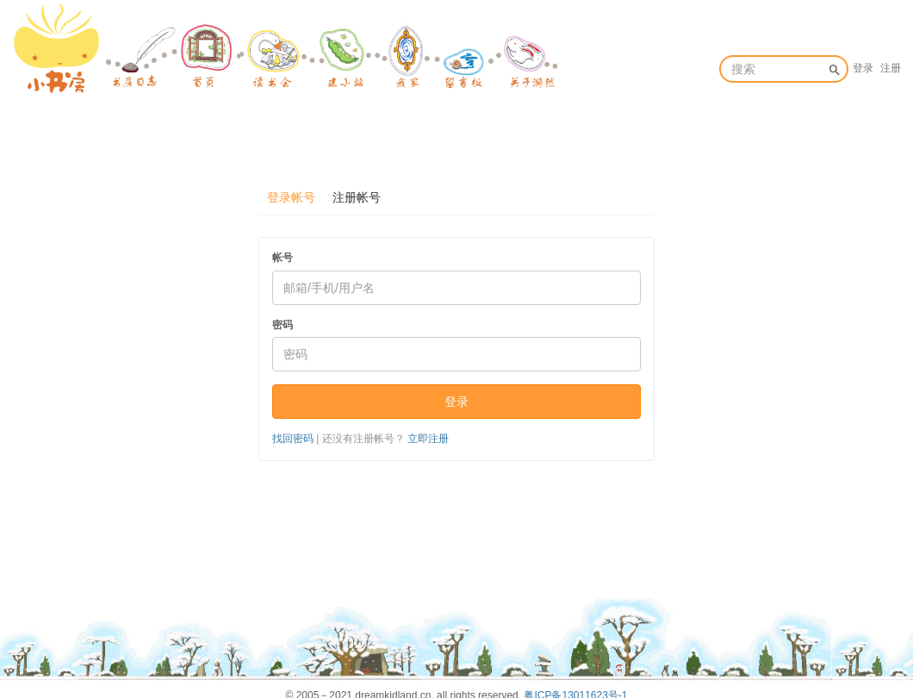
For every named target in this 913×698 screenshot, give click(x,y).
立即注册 (428, 439)
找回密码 (293, 439)
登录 (863, 68)
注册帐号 (356, 197)
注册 (890, 68)
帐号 (282, 258)
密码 (282, 325)
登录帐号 (291, 197)
